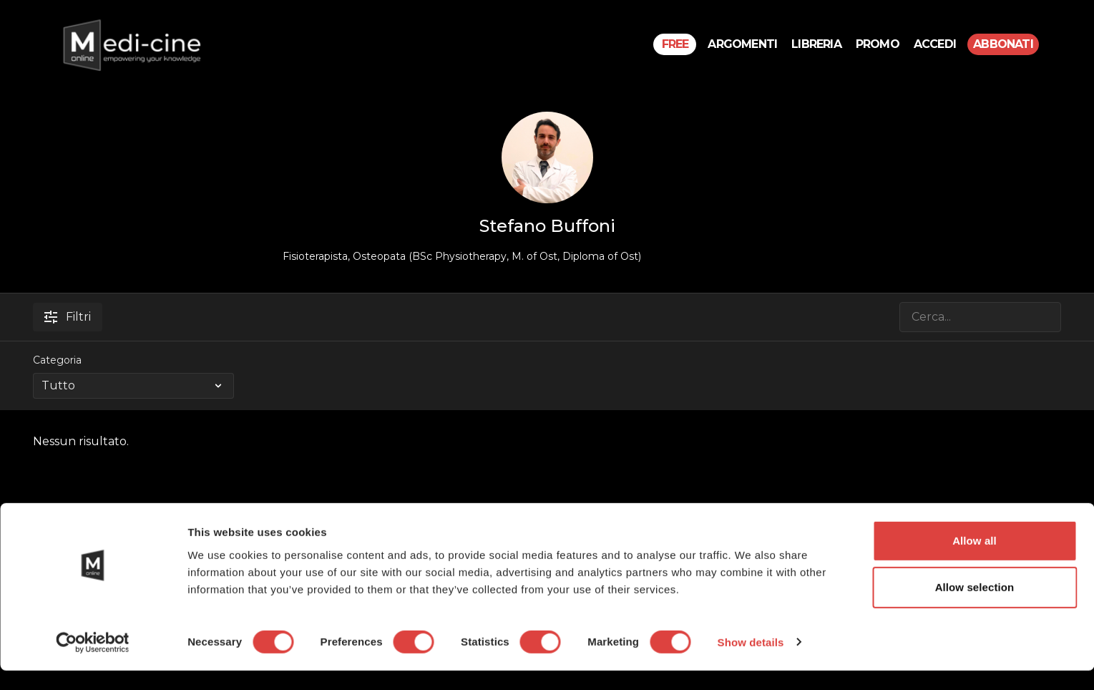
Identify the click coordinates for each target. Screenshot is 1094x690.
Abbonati (1003, 44)
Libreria (816, 44)
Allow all (974, 560)
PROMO (877, 44)
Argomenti (742, 44)
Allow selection (975, 607)
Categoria (57, 360)
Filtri (67, 317)
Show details (751, 662)
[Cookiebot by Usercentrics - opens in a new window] (92, 662)
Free (675, 44)
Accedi (935, 44)
